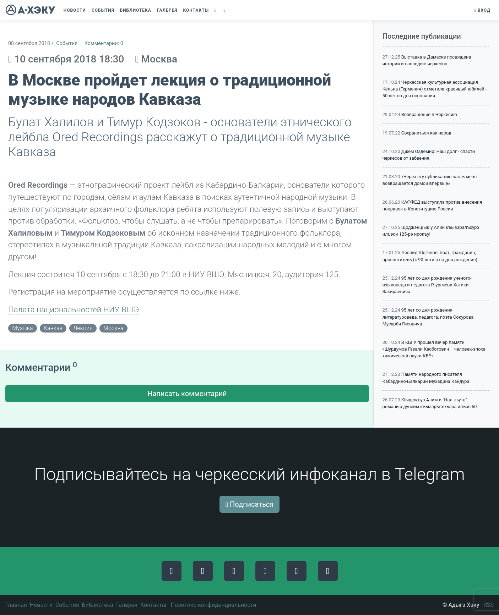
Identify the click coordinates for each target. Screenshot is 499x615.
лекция (83, 328)
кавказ (53, 328)
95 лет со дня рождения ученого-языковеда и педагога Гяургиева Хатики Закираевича (427, 284)
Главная (16, 605)
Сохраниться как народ (426, 133)
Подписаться (250, 504)
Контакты (153, 605)
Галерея (126, 605)
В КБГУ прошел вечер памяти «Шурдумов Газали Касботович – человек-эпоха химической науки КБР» (434, 349)
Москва (113, 328)
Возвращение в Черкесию (429, 114)
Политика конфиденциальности (213, 605)
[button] (216, 10)
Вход (482, 10)
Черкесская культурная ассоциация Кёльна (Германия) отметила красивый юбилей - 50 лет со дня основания (435, 88)
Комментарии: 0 (104, 43)
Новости (41, 605)
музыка (22, 328)
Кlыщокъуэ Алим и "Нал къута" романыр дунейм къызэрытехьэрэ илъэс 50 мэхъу (430, 406)
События (66, 43)
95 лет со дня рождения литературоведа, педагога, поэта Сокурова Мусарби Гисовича (428, 316)
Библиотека (97, 605)
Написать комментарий (187, 393)
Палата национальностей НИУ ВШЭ (73, 309)
